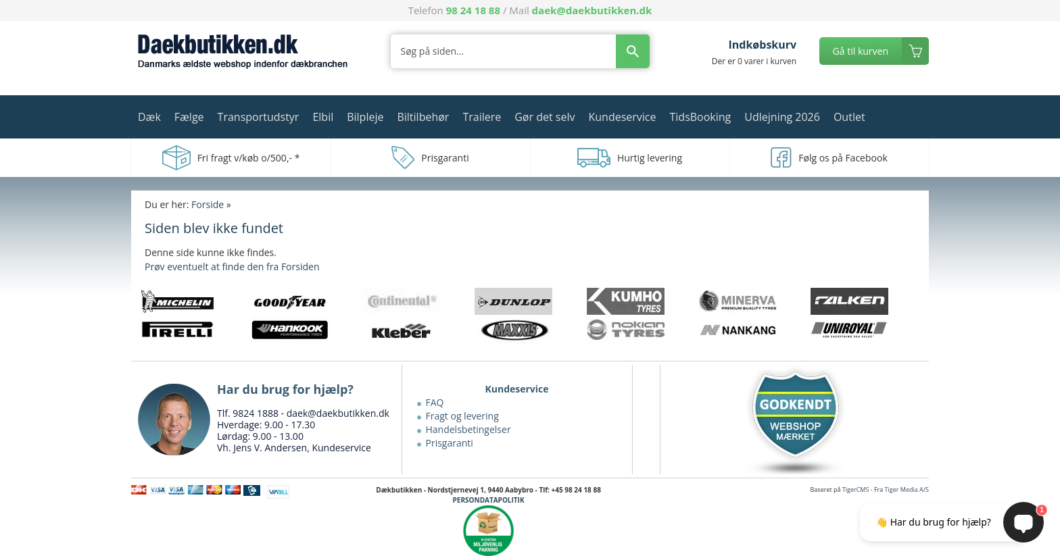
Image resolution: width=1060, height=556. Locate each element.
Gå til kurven (860, 51)
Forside (207, 204)
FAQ (435, 402)
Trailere (481, 116)
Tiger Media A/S (907, 489)
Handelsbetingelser (468, 429)
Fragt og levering (462, 415)
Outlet (849, 116)
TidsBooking (700, 116)
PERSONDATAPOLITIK (489, 500)
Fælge (189, 116)
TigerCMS (855, 489)
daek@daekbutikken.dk (592, 10)
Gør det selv (544, 116)
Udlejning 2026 (782, 116)
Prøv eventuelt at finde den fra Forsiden (232, 266)
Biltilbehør (423, 116)
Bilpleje (365, 116)
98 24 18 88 (473, 10)
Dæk (149, 116)
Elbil (322, 116)
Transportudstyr (258, 116)
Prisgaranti (449, 442)
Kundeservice (622, 116)
